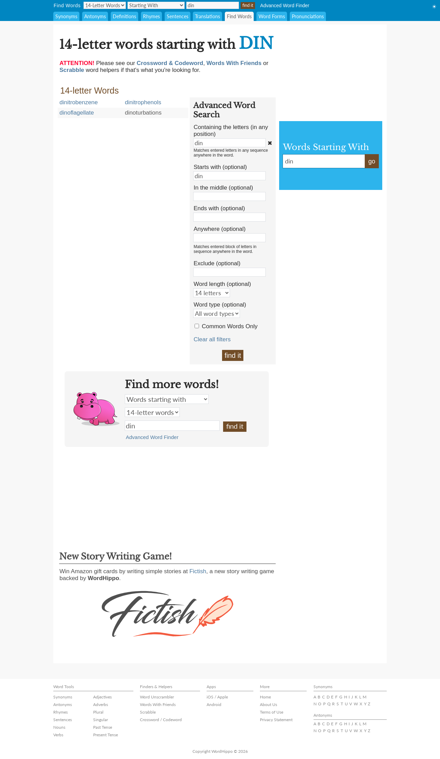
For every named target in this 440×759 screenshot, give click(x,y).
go (371, 161)
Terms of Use (271, 712)
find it (232, 355)
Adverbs (100, 704)
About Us (268, 704)
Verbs (58, 734)
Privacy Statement (276, 719)
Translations (207, 16)
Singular (100, 719)
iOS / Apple (217, 696)
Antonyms (95, 16)
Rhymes (151, 16)
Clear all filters (212, 339)
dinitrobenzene (78, 102)
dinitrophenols (143, 102)
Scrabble (148, 712)
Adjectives (102, 696)
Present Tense (105, 734)
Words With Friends (158, 704)
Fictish (197, 571)
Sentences (177, 16)
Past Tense (102, 727)
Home (265, 696)
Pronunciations (308, 16)
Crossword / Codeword (161, 719)
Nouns (59, 727)
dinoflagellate (76, 112)
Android (214, 704)
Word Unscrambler (157, 696)
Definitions (124, 16)
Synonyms (66, 16)
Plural (98, 712)
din (172, 425)
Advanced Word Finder (284, 5)
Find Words (239, 16)
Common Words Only (229, 326)
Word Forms (271, 16)
